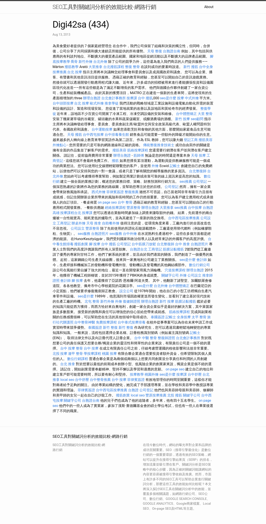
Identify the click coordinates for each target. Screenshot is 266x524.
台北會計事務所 (113, 98)
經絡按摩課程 (115, 208)
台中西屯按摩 (93, 135)
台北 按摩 (74, 72)
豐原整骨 (134, 208)
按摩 (180, 98)
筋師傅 (139, 155)
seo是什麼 (168, 98)
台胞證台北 (138, 249)
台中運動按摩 (102, 129)
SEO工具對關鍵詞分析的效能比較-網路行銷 (104, 7)
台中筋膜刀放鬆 (144, 244)
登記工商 (191, 140)
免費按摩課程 (106, 322)
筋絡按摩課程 (137, 150)
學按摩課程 (92, 354)
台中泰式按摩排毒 (132, 322)
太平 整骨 (199, 317)
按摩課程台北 (70, 213)
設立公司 (126, 291)
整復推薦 (132, 192)
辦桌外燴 (78, 223)
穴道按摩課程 (175, 270)
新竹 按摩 (182, 119)
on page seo (107, 202)
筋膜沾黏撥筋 (173, 249)
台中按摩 (195, 208)
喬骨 (74, 62)
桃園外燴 (152, 374)
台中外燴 (130, 234)
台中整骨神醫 (84, 322)
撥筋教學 (72, 67)
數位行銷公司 (199, 265)
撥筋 (115, 161)
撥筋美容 (205, 140)
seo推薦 (185, 181)
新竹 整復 (110, 327)
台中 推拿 (182, 244)
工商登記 (64, 223)
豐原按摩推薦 (156, 395)
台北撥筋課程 (113, 67)
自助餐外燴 (110, 223)
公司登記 (200, 181)
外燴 (155, 166)
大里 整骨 (205, 114)
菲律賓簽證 (115, 192)
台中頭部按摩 (63, 103)
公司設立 (78, 228)
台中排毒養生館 (117, 135)
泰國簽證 (158, 317)
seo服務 (84, 234)
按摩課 (132, 98)
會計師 (201, 260)
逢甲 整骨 (75, 354)
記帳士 (175, 166)
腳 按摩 (94, 244)
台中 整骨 (125, 202)
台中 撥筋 (145, 98)
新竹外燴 (85, 62)
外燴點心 (60, 145)
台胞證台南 (171, 51)
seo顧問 (197, 119)
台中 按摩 (91, 348)
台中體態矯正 (186, 114)
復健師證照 (131, 301)
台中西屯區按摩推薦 (183, 218)
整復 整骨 (132, 67)
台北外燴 (100, 62)
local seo (67, 380)
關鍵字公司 (170, 275)
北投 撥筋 (174, 395)
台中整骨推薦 (100, 380)
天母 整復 (154, 51)
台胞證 (133, 390)
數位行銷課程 (77, 359)
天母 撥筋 (74, 135)
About (209, 7)
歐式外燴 (97, 103)
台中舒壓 (195, 374)
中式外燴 (192, 98)
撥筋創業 (81, 244)
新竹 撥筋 (190, 67)
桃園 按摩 (109, 354)
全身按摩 (184, 317)
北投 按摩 (60, 354)
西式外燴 (98, 192)
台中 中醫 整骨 (145, 338)
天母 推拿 (93, 223)
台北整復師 (197, 171)
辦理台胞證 (91, 98)
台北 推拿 (67, 364)
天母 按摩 (198, 155)
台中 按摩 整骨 (71, 348)
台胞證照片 (100, 234)
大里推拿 (95, 67)
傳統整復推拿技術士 (158, 145)
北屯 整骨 (92, 301)
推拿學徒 (112, 103)
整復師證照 (166, 338)
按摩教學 (137, 374)
